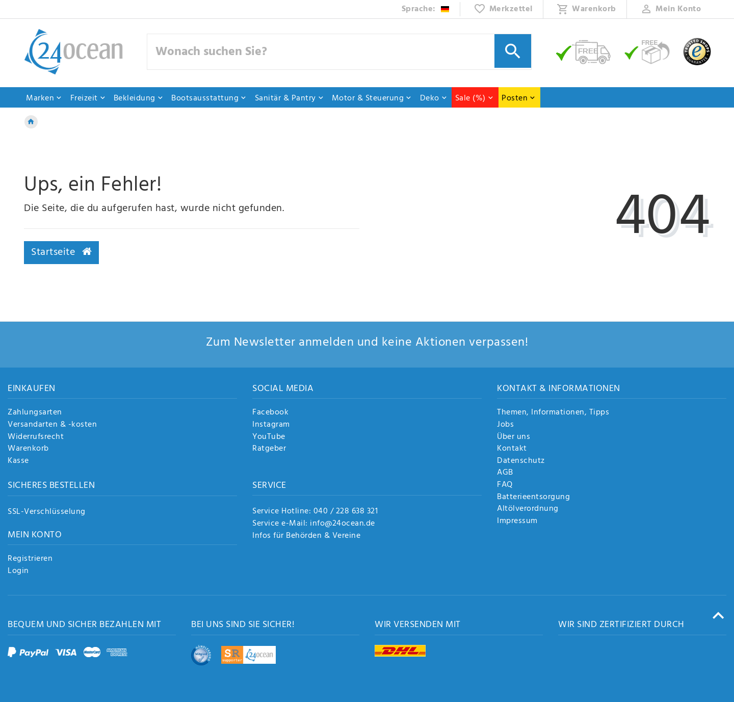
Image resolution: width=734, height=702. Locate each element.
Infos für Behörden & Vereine (306, 535)
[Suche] (512, 51)
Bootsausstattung (209, 98)
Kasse (18, 461)
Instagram (271, 425)
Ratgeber (269, 449)
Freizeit (88, 98)
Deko (434, 98)
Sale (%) (474, 98)
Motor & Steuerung (372, 98)
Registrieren (30, 559)
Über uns (513, 437)
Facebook (270, 413)
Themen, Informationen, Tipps (553, 413)
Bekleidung (139, 98)
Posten (519, 98)
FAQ (505, 485)
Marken (44, 98)
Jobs (505, 425)
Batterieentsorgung (533, 497)
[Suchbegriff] (339, 52)
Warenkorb (28, 449)
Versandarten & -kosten (52, 425)
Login (18, 571)
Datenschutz (521, 461)
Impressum (517, 521)
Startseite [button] (61, 252)
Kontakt (512, 449)
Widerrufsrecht (36, 437)
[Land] (425, 9)
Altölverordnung (528, 509)
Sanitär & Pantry (289, 98)
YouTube (268, 437)
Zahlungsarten (35, 413)
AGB (505, 473)
